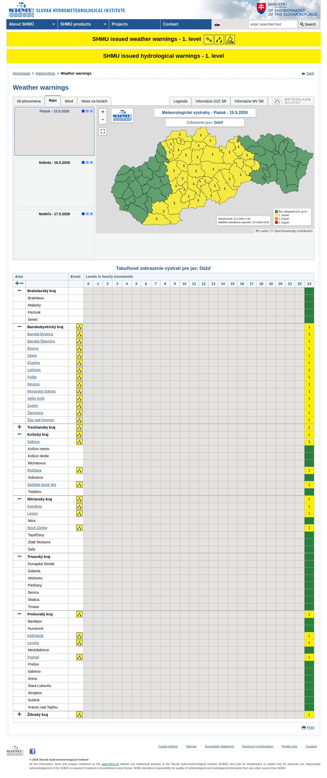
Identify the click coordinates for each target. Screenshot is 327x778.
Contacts (311, 746)
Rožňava (34, 470)
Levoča (33, 643)
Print (310, 727)
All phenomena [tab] (29, 101)
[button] (103, 112)
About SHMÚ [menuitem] (21, 24)
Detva (32, 355)
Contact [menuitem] (170, 24)
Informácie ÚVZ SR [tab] (211, 101)
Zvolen (32, 406)
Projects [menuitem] (120, 24)
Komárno (34, 506)
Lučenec (34, 370)
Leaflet (261, 231)
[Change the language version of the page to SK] (217, 24)
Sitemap (191, 746)
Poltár (32, 377)
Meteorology (45, 73)
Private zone (289, 746)
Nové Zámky (37, 528)
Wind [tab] (69, 101)
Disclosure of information (257, 746)
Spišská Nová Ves (41, 485)
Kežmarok (35, 636)
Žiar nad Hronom (40, 420)
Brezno (33, 348)
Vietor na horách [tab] (94, 101)
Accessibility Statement (219, 746)
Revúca (33, 384)
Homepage (21, 73)
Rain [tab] (52, 100)
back (310, 73)
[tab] (291, 101)
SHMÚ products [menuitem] (75, 24)
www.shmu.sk (110, 763)
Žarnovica (35, 413)
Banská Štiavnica (41, 341)
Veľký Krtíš (35, 398)
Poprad (33, 657)
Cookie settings (168, 746)
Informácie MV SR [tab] (249, 101)
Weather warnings (76, 73)
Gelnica (33, 442)
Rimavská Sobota (41, 391)
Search (310, 24)
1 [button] (170, 152)
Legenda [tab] (180, 101)
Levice (32, 513)
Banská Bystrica (40, 334)
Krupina (33, 363)
